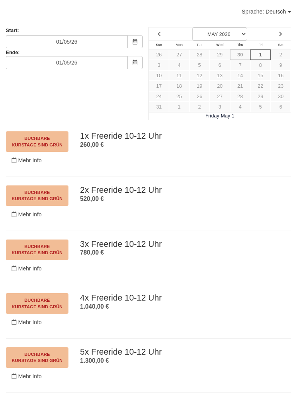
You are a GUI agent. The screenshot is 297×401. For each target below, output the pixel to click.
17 (159, 86)
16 (280, 75)
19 (199, 86)
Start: (12, 30)
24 (159, 96)
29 (219, 55)
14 (240, 75)
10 (159, 75)
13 (219, 75)
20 (219, 86)
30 (240, 55)
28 (199, 55)
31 (159, 107)
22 (260, 86)
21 (240, 86)
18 (179, 86)
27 (179, 55)
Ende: (13, 52)
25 (179, 96)
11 (179, 75)
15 (260, 75)
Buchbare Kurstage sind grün (37, 141)
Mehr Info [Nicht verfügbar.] (27, 160)
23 (280, 86)
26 (159, 55)
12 (199, 75)
